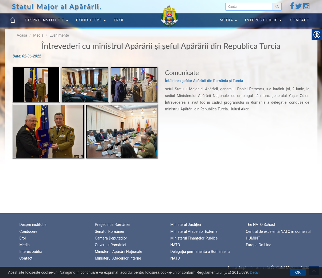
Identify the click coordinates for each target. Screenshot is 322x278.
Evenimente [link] (59, 35)
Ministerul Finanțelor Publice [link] (194, 238)
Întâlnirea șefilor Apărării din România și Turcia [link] (204, 81)
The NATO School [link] (260, 224)
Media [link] (228, 20)
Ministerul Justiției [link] (185, 224)
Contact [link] (299, 20)
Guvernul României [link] (110, 245)
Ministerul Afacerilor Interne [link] (118, 258)
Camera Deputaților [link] (111, 238)
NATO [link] (175, 245)
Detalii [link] (255, 272)
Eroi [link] (118, 20)
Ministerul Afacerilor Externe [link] (194, 231)
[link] (292, 7)
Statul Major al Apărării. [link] (57, 6)
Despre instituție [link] (46, 20)
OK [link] (298, 272)
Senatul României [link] (109, 231)
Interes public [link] (263, 20)
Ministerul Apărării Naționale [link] (118, 251)
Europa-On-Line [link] (258, 245)
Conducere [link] (91, 20)
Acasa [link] (22, 35)
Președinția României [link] (112, 224)
